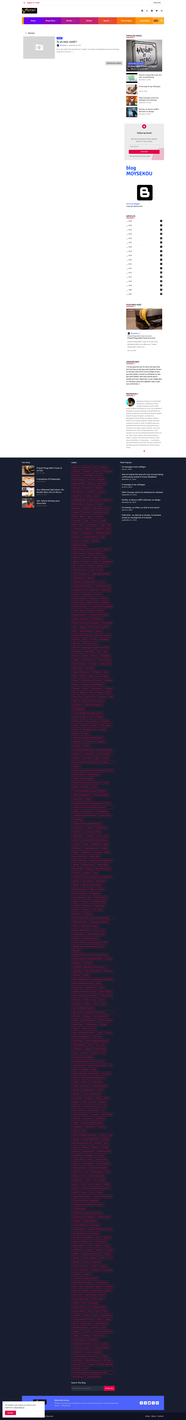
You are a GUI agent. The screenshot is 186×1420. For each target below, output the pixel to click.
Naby (92, 889)
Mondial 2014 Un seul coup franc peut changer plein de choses (92, 877)
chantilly (94, 1114)
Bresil (85, 639)
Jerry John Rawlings (101, 795)
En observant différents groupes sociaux (87, 713)
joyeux (84, 1192)
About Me (157, 3)
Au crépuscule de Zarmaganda (101, 606)
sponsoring (95, 1327)
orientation (77, 1274)
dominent (76, 1151)
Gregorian (101, 742)
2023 (145, 234)
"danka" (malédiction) (81, 574)
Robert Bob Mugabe (80, 545)
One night (76, 906)
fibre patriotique (97, 1172)
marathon (89, 1250)
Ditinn (91, 693)
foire (83, 1176)
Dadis (106, 672)
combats (76, 1123)
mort (109, 1258)
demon (75, 1147)
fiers (108, 1172)
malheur (98, 1245)
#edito (88, 496)
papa (80, 1286)
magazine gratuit (79, 1245)
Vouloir (93, 1069)
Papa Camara (99, 906)
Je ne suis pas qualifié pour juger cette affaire (89, 791)
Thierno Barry (78, 1041)
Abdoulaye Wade (79, 484)
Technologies (126, 20)
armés (98, 1098)
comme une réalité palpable (92, 1123)
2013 (145, 268)
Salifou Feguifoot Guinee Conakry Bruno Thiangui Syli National (93, 979)
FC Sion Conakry (92, 721)
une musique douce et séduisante (85, 1356)
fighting (75, 1176)
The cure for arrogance (81, 1037)
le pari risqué (94, 1225)
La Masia (76, 811)
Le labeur (89, 828)
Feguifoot (99, 516)
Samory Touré (78, 987)
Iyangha (76, 787)
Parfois (75, 910)
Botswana (76, 639)
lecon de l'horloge (79, 1233)
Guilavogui (77, 746)
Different (82, 693)
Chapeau (76, 660)
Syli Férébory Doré (89, 1020)
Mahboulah (77, 848)
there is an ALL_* (99, 1336)
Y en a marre (106, 1073)
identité (75, 1188)
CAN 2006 (86, 512)
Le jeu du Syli (78, 828)
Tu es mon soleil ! (67, 42)
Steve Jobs (76, 1016)
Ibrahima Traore (78, 774)
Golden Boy (77, 742)
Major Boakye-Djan (91, 848)
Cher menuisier (104, 660)
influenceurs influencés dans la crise (95, 1188)
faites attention (104, 1164)
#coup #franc (78, 496)
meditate (76, 1254)
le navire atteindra (79, 1225)
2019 (145, 251)
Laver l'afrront (105, 815)
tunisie (104, 1344)
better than (77, 1106)
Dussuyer (102, 697)
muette (86, 1262)
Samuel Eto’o (91, 987)
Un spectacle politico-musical (84, 1061)
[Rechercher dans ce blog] (87, 1388)
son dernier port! (86, 1323)
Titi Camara (107, 471)
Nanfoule (100, 889)
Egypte (89, 516)
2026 (145, 221)
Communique (77, 668)
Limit (98, 836)
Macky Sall (99, 529)
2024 (145, 230)
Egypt (82, 516)
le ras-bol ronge (78, 1229)
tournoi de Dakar (79, 1340)
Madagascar (95, 844)
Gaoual (75, 733)
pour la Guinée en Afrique (95, 1295)
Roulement (77, 963)
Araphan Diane (92, 602)
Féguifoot (98, 488)
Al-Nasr (75, 594)
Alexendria (107, 500)
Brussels (94, 639)
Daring (75, 680)
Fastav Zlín (105, 721)
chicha (103, 557)
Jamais (94, 787)
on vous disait (107, 1270)
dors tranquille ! (89, 1151)
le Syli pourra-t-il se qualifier (83, 1217)
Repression (77, 951)
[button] (155, 20)
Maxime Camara (88, 865)
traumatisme (93, 1340)
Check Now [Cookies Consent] (18, 1407)
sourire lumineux (101, 1323)
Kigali (88, 799)
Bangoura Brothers (79, 615)
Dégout (75, 701)
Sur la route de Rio (100, 1016)
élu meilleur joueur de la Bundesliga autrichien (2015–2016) (90, 1372)
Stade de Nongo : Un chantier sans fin (86, 549)
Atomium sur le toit (80, 606)
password (89, 1286)
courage (76, 1139)
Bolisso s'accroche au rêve (82, 635)
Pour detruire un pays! (89, 926)
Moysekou (140, 399)
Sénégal (103, 1024)
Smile (101, 1000)
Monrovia (76, 881)
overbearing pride (101, 1282)
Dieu (74, 693)
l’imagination (101, 1241)
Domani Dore (77, 697)
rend (89, 1311)
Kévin (108, 803)
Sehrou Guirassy (105, 992)
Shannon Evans (106, 996)
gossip (75, 1184)
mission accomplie (89, 1258)
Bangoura (90, 504)
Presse (95, 930)
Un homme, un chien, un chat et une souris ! (141, 507)
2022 (145, 238)
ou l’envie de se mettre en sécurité (85, 1278)
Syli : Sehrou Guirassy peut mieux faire (48, 502)
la (107, 566)
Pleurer (75, 926)
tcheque (76, 1336)
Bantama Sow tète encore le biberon (86, 623)
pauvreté (109, 1286)
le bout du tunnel (103, 1217)
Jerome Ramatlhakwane (81, 795)
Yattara (75, 1078)
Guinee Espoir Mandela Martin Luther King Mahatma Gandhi (92, 750)
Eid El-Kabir (77, 705)
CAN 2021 (76, 643)
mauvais (110, 1250)
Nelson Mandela (79, 897)
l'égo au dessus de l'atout (102, 1196)
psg (84, 1303)
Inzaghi (103, 520)
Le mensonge (77, 529)
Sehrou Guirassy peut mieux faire (85, 996)
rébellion (87, 1315)
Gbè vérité (85, 733)
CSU (98, 652)
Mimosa (89, 869)
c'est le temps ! (93, 1110)
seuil (74, 1323)
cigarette (76, 561)
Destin (85, 688)
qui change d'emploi (98, 1307)
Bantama (85, 619)
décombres (89, 1155)
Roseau (109, 959)
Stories (69, 20)
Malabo (104, 848)
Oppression (87, 906)
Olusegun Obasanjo (90, 537)
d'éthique (105, 1139)
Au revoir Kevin (78, 611)
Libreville (89, 836)
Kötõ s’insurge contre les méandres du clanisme (149, 99)
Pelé (101, 910)
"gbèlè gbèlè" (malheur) (100, 574)
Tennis (100, 1032)
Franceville (77, 520)
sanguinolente (106, 1315)
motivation (77, 1262)
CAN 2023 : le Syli (90, 643)
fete (86, 1172)
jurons (92, 1192)
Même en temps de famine (91, 885)
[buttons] (142, 11)
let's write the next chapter (82, 1237)
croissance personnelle (90, 1139)
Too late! (76, 1053)
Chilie (102, 664)
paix (74, 1286)
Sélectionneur (92, 1024)
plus (74, 1295)
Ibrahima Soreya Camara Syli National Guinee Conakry (93, 770)
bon (104, 1106)
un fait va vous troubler (81, 1348)
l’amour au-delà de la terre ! (83, 1241)
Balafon (101, 611)
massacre (99, 1250)
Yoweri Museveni (79, 553)
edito (74, 566)
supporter (76, 1332)
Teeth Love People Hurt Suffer (83, 1032)
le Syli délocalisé (79, 1209)
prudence (76, 1303)
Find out (76, 729)
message (76, 1258)
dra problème (77, 1155)
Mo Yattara (76, 873)
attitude (87, 557)
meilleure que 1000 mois (92, 1254)
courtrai (96, 561)
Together (88, 1049)
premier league (98, 1299)
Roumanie (87, 963)
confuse (102, 1127)
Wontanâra (94, 1073)
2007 (145, 294)
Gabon (86, 520)
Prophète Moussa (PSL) (96, 934)
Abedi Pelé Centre (79, 590)
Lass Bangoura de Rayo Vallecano (85, 815)
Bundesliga (104, 639)
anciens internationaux (92, 1094)
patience (99, 1286)
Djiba (74, 516)
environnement (101, 1159)
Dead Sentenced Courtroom (91, 680)
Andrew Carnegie (79, 598)
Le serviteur (77, 832)
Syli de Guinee (78, 1024)
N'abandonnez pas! (79, 889)
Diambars (108, 688)
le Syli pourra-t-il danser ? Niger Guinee (87, 1213)
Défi (111, 697)
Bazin (75, 627)
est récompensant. (88, 1164)
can (103, 1110)
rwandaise (76, 1315)
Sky (94, 1000)
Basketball (76, 508)
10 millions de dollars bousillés (84, 582)
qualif (100, 570)
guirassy (100, 566)
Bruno (107, 508)
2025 (145, 225)
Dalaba (82, 676)
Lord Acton (77, 844)
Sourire (103, 1004)
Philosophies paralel (80, 922)
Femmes (94, 725)
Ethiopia (100, 717)
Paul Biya (85, 541)
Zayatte (84, 1082)
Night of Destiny (101, 897)
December (108, 680)
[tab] (33, 20)
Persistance (77, 914)
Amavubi (98, 594)
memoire (107, 1254)
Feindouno (87, 471)
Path (94, 910)
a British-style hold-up (81, 1086)
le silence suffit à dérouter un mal (99, 1229)
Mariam (107, 852)
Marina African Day (80, 856)
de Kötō (97, 1143)
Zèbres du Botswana (95, 553)
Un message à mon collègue (83, 1057)
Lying (86, 844)
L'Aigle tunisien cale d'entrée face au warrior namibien (89, 807)
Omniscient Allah (98, 901)
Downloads (145, 20)
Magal (105, 844)
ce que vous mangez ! (80, 1114)
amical (100, 1090)
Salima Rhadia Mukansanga (83, 983)
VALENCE (107, 549)
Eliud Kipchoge (78, 709)
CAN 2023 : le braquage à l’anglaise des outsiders (91, 647)
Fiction (89, 20)
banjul (85, 1102)
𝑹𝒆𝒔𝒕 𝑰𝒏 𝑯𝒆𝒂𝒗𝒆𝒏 (78, 1377)
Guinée (99, 475)
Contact (160, 1416)
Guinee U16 (77, 754)
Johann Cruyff (78, 799)
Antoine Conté (78, 602)
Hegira (97, 758)
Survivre (76, 1020)
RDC (105, 942)
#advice (90, 578)
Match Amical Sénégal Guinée (101, 860)
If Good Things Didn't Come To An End (141, 338)
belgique (102, 1102)
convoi (102, 1135)
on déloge (94, 1270)
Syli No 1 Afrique (105, 1020)
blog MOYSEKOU (139, 171)
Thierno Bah (97, 1037)
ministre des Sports (80, 570)
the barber (86, 1336)
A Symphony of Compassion (48, 479)
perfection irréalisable (81, 1291)
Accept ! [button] (10, 1413)
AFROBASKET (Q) (79, 500)
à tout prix (76, 1368)
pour (80, 1295)
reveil (105, 1311)
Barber (99, 504)
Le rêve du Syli (101, 828)
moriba (101, 1258)
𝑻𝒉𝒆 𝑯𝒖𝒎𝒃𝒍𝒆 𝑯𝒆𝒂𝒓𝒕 (93, 1377)
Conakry (104, 467)
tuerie (96, 1344)
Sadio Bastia (77, 971)
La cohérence (87, 811)
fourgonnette (77, 1180)
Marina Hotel (95, 856)
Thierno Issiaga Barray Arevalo (97, 1041)
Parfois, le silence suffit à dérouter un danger (149, 110)
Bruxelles (76, 512)
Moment (87, 873)
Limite (105, 836)
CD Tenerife (77, 652)
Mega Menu (50, 20)
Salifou (86, 975)
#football (101, 480)
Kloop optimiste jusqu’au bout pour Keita (87, 803)
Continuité (90, 668)
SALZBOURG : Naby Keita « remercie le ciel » (89, 967)
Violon (75, 1069)
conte (83, 1131)
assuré (106, 1098)
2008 (145, 290)
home (83, 1184)
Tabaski (75, 1028)
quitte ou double (79, 1311)
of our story (84, 1270)
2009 (145, 285)
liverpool (107, 1237)
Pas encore (85, 910)
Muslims (76, 885)
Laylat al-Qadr (105, 525)
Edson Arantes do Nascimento (92, 701)
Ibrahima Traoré (93, 774)
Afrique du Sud (94, 500)
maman (107, 1245)
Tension (109, 1032)
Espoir (91, 717)
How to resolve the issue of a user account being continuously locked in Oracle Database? (150, 78)
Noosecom (85, 901)
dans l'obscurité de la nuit (82, 1143)
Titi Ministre (77, 1049)
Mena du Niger (102, 865)
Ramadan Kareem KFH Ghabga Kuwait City (88, 946)
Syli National (86, 467)
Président (76, 938)
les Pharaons (93, 1233)
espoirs (75, 1164)
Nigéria (75, 901)
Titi (103, 1045)
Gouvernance (89, 742)
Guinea (86, 746)
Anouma (104, 598)
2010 (145, 281)
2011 (145, 277)
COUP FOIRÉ (89, 652)
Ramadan (95, 541)
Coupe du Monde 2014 (81, 672)
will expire (107, 1360)
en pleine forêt (78, 1159)
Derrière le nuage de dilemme (92, 684)
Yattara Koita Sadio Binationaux (92, 1078)
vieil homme (77, 1360)
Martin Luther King (80, 860)
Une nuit (101, 1061)
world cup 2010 (78, 1364)
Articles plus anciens (114, 63)
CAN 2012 (76, 471)
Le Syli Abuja (77, 819)
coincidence (100, 1119)
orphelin (87, 1274)
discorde (105, 1147)
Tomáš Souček (100, 1049)
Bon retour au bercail (103, 635)
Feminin (76, 725)
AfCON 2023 (94, 590)
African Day (106, 590)
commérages (77, 1127)
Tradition (94, 1053)
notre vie (103, 1266)
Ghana (94, 520)
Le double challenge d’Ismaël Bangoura (87, 824)
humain (106, 1184)
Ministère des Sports (103, 869)
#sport (96, 496)
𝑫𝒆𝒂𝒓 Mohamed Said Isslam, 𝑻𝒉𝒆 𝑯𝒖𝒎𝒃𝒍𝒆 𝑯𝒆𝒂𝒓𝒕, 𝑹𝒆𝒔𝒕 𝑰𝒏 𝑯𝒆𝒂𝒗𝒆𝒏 (50, 490)
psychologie (93, 1303)
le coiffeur (76, 1221)
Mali (108, 529)
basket (95, 557)
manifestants (77, 1250)
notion (94, 1266)
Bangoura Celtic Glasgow (99, 615)
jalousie (75, 1192)
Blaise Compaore (86, 631)
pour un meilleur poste (81, 1299)
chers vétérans (106, 1114)
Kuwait (97, 471)
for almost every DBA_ (97, 1176)
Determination (96, 688)
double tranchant (104, 1151)
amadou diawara (89, 1090)
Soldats (87, 1004)
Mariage (98, 852)
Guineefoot (89, 754)
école (85, 1368)
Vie (110, 1065)
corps (110, 1135)
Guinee (75, 467)
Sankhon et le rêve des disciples (84, 992)
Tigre (90, 1045)
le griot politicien (90, 1221)
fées (95, 1180)
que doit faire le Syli (80, 1307)
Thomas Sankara (79, 1045)
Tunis (103, 1053)
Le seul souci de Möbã (93, 832)
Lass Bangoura (91, 525)
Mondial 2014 (87, 533)
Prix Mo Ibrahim (78, 934)
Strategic (87, 1016)
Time (97, 1045)
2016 (145, 260)
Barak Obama (107, 623)
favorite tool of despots (98, 1168)
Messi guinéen (78, 869)
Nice (89, 897)
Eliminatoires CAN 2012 (94, 705)
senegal (108, 1319)
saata (95, 1315)
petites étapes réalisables (101, 1291)
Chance (94, 656)
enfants (89, 1159)
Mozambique (100, 881)
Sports (106, 20)
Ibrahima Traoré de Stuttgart (83, 779)
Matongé (76, 865)
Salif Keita (76, 975)
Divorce (100, 693)
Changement (105, 656)
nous (74, 1270)
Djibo (108, 693)
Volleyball (84, 1069)
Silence (87, 1000)
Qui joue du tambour (90, 938)
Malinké (76, 852)
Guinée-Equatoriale (103, 754)
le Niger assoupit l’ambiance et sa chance (88, 1205)
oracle (92, 570)
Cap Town (84, 656)
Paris (103, 537)
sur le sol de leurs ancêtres (102, 1332)
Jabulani (85, 787)
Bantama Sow (97, 619)
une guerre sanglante (93, 1352)
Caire (105, 652)
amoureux (76, 1094)
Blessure (99, 631)
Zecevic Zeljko (95, 1082)
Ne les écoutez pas (79, 893)
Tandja (93, 1028)
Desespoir (76, 688)
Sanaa (101, 987)
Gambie (103, 729)
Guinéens (76, 758)
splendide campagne (80, 1327)
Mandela (76, 533)
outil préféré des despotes (82, 1282)
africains (76, 1090)
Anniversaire (93, 598)
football (91, 566)
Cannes (75, 656)
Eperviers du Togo (79, 717)
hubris (98, 1184)
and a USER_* (78, 1098)
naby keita (96, 1262)
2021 (145, 242)
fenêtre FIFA (77, 1172)
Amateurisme (87, 594)
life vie (98, 1237)
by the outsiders (78, 1110)
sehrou (99, 1319)
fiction (82, 566)
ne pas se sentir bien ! (80, 1266)
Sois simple (77, 1004)
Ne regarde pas (95, 893)
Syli (95, 467)
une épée (104, 1356)
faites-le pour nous (79, 1168)
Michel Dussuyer (79, 480)
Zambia (75, 1082)
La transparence (102, 811)
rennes (97, 1311)
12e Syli (102, 582)
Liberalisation (78, 836)
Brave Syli (76, 488)
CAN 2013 (76, 475)
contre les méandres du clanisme (85, 1135)
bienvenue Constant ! (92, 1106)
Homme (105, 758)
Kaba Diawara (78, 492)
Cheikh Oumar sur (89, 660)
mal (89, 1245)
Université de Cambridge (97, 1065)
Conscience (87, 488)
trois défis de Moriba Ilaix (82, 1344)
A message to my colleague (149, 86)
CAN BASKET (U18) (101, 512)
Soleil (95, 1004)
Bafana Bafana (78, 504)
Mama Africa (86, 852)
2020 (145, 247)
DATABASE (96, 672)
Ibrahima (76, 766)
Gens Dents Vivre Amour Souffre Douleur (88, 738)
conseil (75, 1131)
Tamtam (84, 1028)
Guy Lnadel (87, 758)
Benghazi (87, 508)
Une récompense (79, 1065)
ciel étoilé (76, 1119)
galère (102, 1180)
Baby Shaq (91, 611)
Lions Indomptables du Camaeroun (94, 840)
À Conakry (91, 1364)
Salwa (98, 983)
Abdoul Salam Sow (103, 586)
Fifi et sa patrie (105, 725)
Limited (75, 840)
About (153, 1416)
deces (106, 1143)
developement (107, 561)
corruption (101, 492)
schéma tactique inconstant (83, 1319)
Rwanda (91, 480)
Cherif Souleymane (80, 664)
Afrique (91, 484)
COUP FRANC (88, 475)
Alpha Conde (101, 484)
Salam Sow (108, 971)
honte (90, 1184)
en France (100, 1155)
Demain (75, 684)
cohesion (86, 561)
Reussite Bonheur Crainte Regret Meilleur (88, 959)
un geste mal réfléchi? (101, 1348)
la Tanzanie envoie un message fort (85, 1200)
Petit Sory (88, 914)
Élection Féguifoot (105, 1364)
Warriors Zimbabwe (80, 1073)
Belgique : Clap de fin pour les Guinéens (94, 627)
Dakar (75, 676)
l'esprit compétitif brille (81, 1196)
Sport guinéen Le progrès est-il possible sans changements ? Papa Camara (89, 1012)
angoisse (89, 1098)
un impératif (77, 1352)
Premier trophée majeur (81, 930)
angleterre (76, 557)
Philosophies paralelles (99, 922)
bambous (76, 1102)
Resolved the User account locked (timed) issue (90, 955)
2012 (145, 272)
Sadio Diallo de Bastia (93, 971)
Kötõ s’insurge (78, 525)
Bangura (76, 619)
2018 (145, 255)
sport (104, 1327)
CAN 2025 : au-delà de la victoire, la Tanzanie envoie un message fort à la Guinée (141, 516)
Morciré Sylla (88, 881)
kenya (100, 1192)
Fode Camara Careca (89, 729)
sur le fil (86, 1332)
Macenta (89, 529)
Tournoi (85, 1053)
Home (33, 20)
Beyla (75, 631)
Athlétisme (105, 602)
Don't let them (90, 697)
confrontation (90, 1127)
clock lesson (87, 1119)
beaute (93, 1102)
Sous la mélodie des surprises (83, 1008)
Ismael (105, 783)
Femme (84, 725)
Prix (103, 930)
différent (95, 1147)
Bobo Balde (98, 508)
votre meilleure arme (92, 1360)
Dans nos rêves (102, 676)
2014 (145, 264)
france (88, 1180)
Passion (75, 541)
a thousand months (99, 1086)
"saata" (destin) (78, 578)
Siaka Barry (77, 1000)
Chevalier (93, 664)
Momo (95, 873)
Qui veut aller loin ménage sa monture (87, 942)
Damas (91, 676)
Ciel (109, 664)
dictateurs (84, 1147)
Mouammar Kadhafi (103, 533)
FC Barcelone (77, 721)
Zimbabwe (90, 492)
